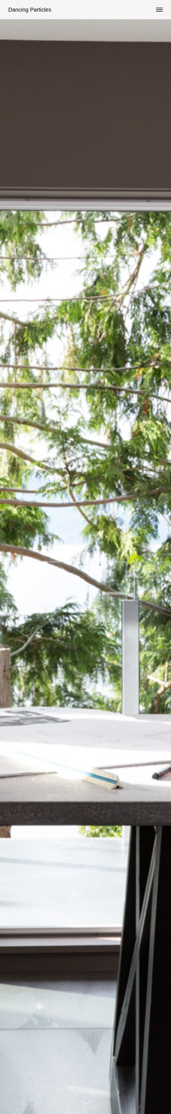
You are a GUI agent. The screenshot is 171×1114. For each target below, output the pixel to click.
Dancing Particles (29, 9)
